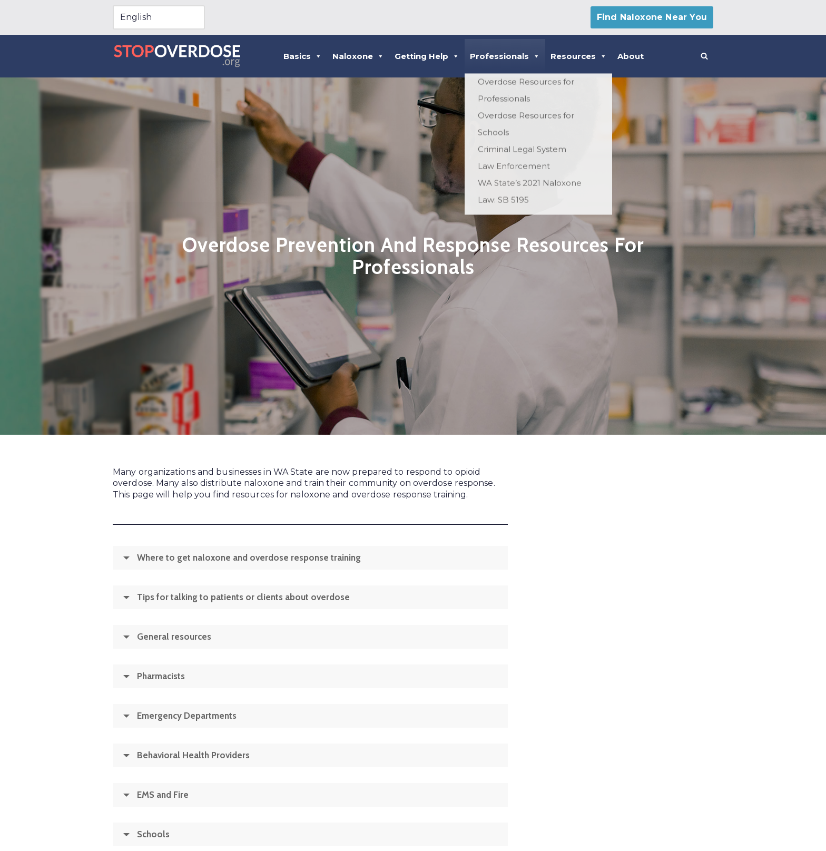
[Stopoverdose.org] (177, 55)
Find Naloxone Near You (652, 17)
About (630, 56)
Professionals (505, 56)
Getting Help (427, 56)
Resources (578, 56)
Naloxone (358, 56)
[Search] (704, 56)
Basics (302, 56)
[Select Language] (159, 17)
